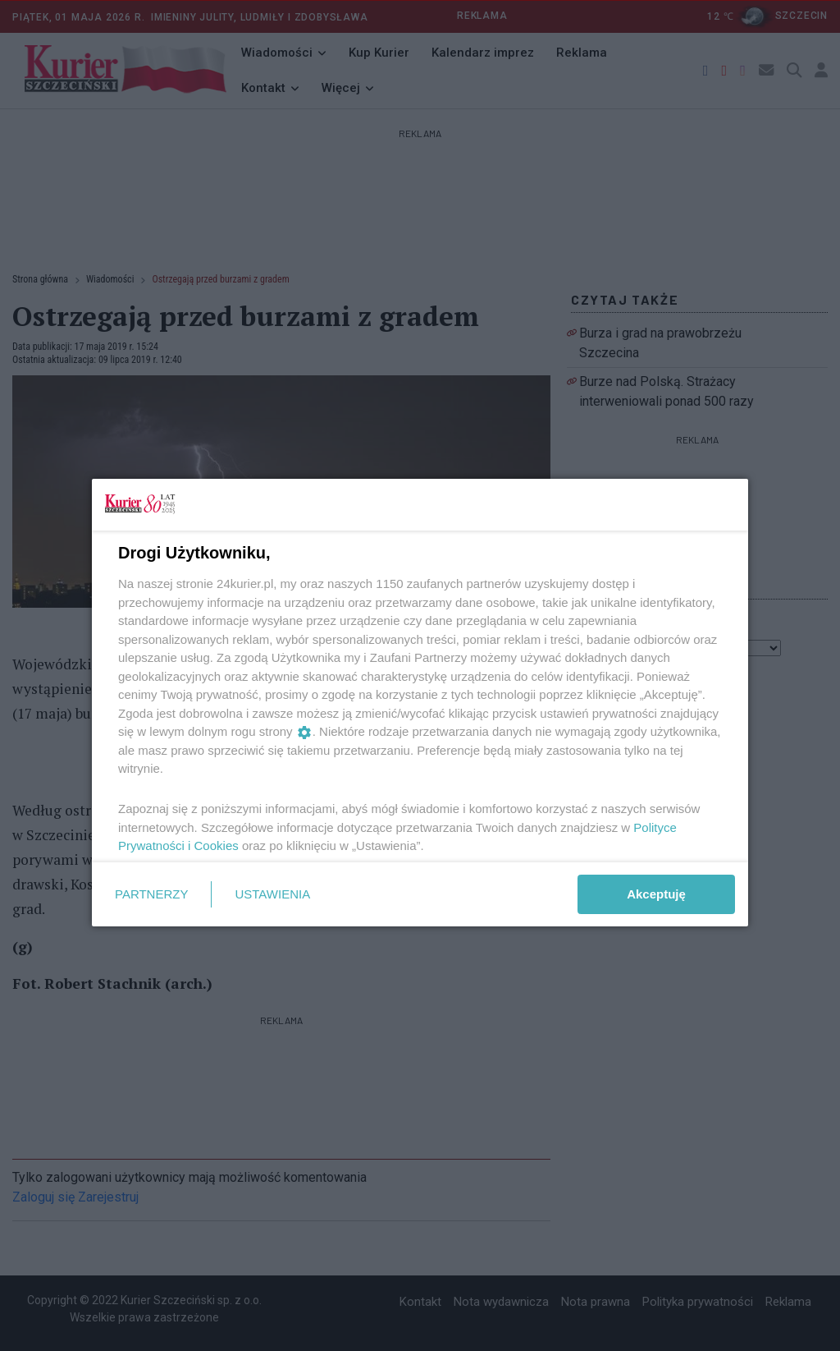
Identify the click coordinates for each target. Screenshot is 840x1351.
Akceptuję (656, 894)
